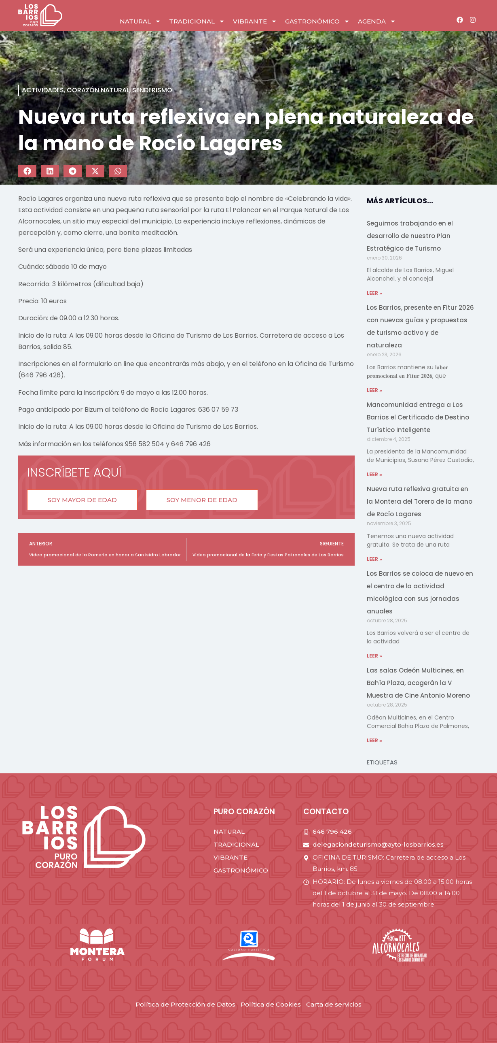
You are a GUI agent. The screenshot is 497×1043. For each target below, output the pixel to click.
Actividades (43, 90)
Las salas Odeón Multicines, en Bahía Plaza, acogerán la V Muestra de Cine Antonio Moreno (418, 683)
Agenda (377, 21)
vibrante (255, 21)
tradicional (197, 21)
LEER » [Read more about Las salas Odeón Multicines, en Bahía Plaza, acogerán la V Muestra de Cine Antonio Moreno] (374, 740)
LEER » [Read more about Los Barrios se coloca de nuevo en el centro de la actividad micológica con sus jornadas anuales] (374, 655)
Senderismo (152, 90)
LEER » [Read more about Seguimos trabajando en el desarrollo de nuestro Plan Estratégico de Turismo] (374, 292)
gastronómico (317, 21)
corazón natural (98, 90)
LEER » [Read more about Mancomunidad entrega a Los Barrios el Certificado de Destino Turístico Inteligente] (374, 474)
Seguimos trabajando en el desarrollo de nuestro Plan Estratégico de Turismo (410, 236)
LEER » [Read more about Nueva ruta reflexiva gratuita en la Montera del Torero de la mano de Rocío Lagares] (374, 559)
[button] (27, 171)
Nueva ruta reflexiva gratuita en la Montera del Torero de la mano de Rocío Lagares (419, 501)
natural (140, 21)
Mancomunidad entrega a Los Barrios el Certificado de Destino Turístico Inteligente (418, 417)
